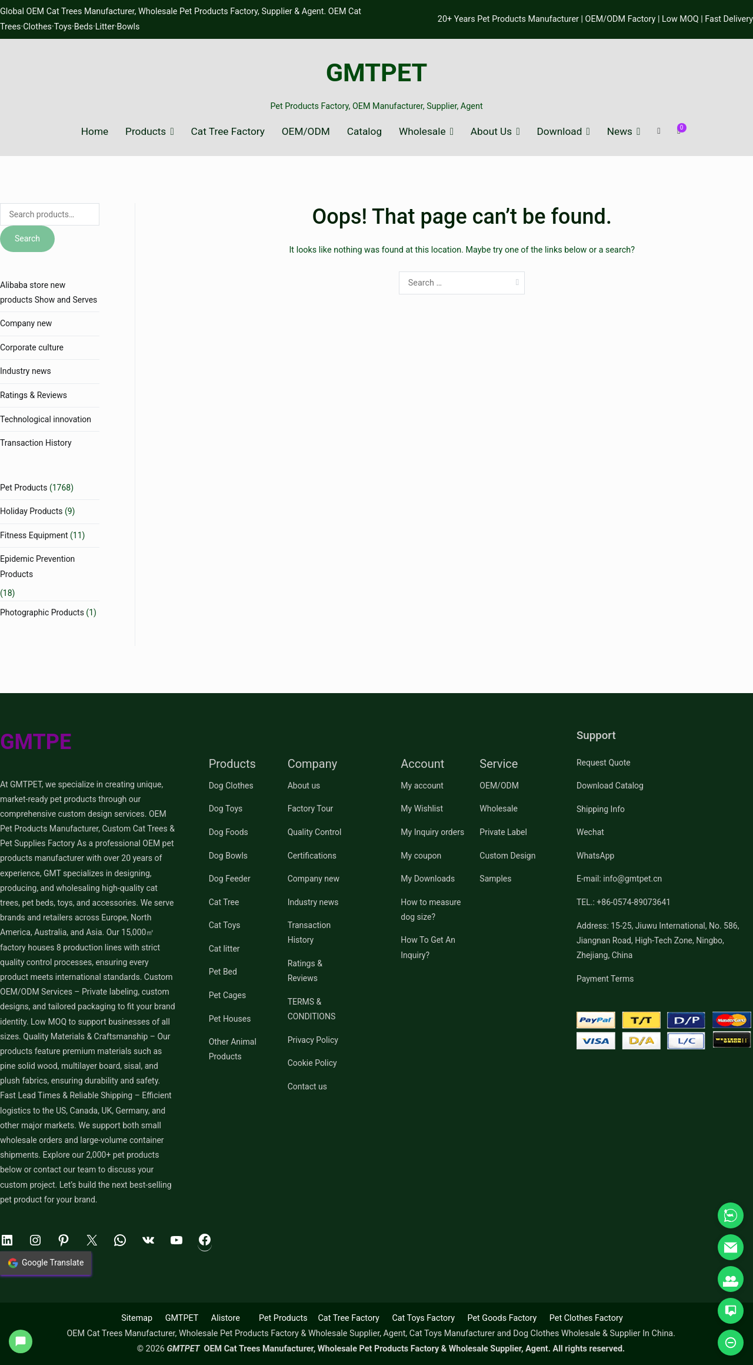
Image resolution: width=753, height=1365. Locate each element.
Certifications (312, 855)
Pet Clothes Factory (586, 1318)
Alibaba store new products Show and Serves (48, 292)
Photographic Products (42, 612)
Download (559, 132)
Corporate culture (32, 347)
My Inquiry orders (432, 832)
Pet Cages (227, 995)
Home (94, 132)
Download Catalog (610, 785)
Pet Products (23, 487)
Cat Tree (224, 902)
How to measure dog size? (431, 909)
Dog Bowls (228, 855)
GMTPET (377, 73)
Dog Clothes (231, 785)
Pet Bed (223, 971)
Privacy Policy (313, 1040)
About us (304, 785)
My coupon (421, 855)
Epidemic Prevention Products (37, 566)
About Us (491, 132)
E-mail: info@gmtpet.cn (619, 878)
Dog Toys (226, 808)
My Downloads (428, 878)
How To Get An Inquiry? (428, 947)
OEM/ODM (306, 132)
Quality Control (315, 832)
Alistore (225, 1318)
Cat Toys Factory (423, 1318)
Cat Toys (225, 925)
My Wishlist (422, 808)
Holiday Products (31, 511)
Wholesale (422, 132)
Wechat (590, 832)
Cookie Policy (312, 1063)
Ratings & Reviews (33, 395)
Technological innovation (45, 419)
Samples (495, 878)
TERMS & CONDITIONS (312, 1009)
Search (27, 238)
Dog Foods (228, 832)
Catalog (364, 132)
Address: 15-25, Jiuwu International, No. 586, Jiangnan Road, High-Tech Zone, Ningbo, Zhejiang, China (658, 940)
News (619, 132)
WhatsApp (595, 855)
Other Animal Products (232, 1049)
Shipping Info (601, 809)
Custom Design (507, 855)
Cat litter (224, 948)
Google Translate (46, 1263)
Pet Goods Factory (502, 1318)
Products (145, 132)
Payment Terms (605, 978)
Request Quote (604, 762)
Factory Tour (311, 808)
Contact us (307, 1086)
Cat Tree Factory (228, 132)
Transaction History (36, 443)
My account (422, 785)
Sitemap (136, 1318)
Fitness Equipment (34, 535)
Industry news (25, 371)
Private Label (503, 832)
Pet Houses (230, 1018)
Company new (26, 323)
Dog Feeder (230, 878)
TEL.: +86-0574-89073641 (624, 902)
